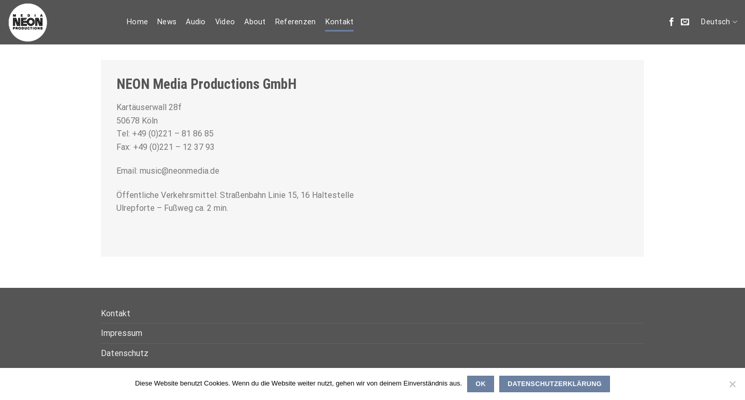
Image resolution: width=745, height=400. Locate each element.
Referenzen (295, 22)
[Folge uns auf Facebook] (671, 22)
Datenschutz (124, 353)
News (166, 22)
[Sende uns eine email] (685, 22)
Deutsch (719, 22)
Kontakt (339, 22)
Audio (195, 22)
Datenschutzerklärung (555, 384)
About (254, 22)
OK (480, 384)
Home (137, 22)
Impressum (121, 333)
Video (225, 22)
